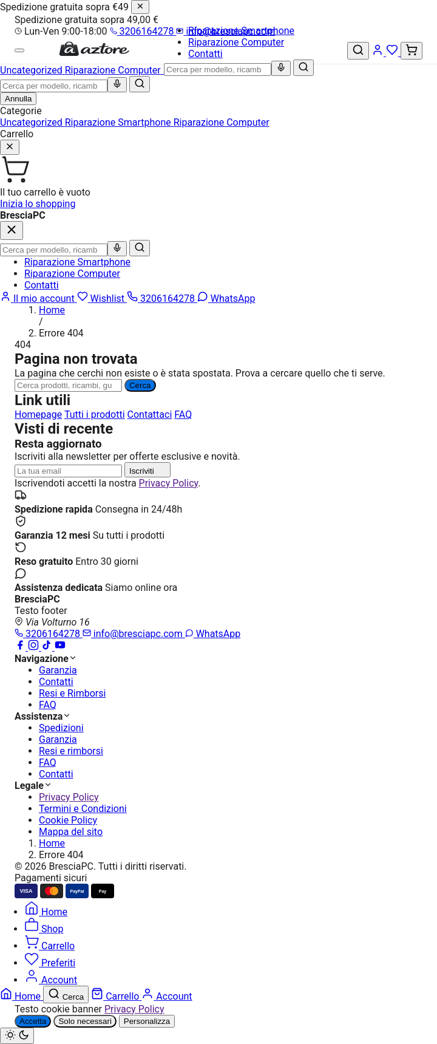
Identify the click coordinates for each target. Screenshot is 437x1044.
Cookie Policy (68, 820)
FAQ (183, 414)
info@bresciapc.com (134, 634)
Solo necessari (84, 1021)
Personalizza (147, 1021)
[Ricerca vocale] (281, 68)
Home (52, 310)
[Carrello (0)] (411, 51)
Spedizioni (61, 728)
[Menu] (19, 50)
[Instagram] (34, 647)
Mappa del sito (71, 832)
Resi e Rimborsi (72, 693)
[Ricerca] (68, 385)
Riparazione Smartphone (241, 30)
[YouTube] (60, 647)
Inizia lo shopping (37, 204)
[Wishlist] (393, 52)
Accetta (32, 1021)
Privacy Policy (168, 483)
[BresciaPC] (94, 54)
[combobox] (217, 69)
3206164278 (143, 31)
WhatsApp (213, 634)
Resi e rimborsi (71, 751)
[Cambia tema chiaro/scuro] (17, 1036)
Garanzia (58, 670)
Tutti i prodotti (94, 414)
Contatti (205, 54)
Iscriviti (147, 470)
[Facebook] (21, 647)
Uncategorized (32, 122)
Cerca (140, 385)
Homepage (38, 414)
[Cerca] (303, 68)
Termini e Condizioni (83, 808)
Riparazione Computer (236, 42)
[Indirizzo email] (68, 471)
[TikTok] (48, 647)
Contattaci (149, 414)
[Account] (378, 52)
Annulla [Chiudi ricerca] (18, 98)
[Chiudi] (140, 7)
